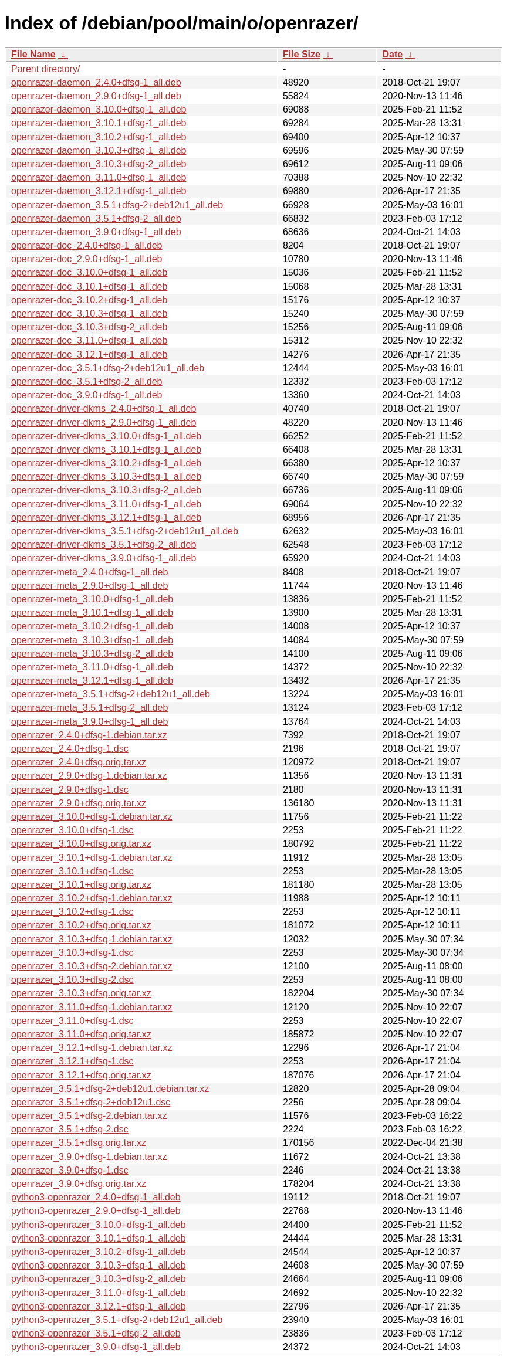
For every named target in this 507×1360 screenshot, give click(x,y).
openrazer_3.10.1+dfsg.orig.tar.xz (81, 885)
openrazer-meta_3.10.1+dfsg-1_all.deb (92, 613)
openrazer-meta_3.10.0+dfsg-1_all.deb (92, 599)
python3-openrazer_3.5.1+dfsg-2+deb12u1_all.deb (116, 1320)
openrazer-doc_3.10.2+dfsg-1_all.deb (89, 300)
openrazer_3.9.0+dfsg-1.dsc (70, 1170)
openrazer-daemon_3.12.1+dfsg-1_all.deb (98, 191)
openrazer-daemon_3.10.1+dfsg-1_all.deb (98, 123)
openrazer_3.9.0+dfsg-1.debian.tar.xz (89, 1157)
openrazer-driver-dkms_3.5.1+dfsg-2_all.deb (103, 545)
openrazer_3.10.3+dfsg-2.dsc (72, 980)
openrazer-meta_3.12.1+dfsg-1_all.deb (92, 681)
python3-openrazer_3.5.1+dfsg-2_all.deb (96, 1333)
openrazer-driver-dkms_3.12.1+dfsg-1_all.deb (106, 518)
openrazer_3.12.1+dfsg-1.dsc (72, 1061)
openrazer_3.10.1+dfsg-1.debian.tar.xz (91, 858)
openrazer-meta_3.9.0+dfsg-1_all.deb (89, 722)
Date (392, 54)
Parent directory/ (45, 69)
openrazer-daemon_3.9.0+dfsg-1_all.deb (96, 232)
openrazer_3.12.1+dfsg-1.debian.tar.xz (91, 1048)
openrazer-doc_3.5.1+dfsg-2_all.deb (87, 381)
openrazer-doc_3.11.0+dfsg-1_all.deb (89, 340)
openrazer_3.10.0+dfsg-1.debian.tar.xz (91, 817)
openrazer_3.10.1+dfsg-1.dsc (72, 871)
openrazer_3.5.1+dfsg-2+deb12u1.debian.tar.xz (110, 1089)
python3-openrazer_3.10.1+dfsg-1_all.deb (98, 1238)
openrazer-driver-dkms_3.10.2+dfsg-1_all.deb (106, 463)
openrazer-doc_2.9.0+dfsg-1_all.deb (87, 259)
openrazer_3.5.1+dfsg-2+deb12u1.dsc (90, 1102)
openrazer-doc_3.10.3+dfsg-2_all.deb (89, 327)
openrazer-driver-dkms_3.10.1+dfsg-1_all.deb (106, 450)
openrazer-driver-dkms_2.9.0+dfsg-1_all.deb (103, 423)
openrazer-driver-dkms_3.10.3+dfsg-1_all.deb (106, 476)
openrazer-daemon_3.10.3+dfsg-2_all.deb (98, 164)
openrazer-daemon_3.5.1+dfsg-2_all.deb (96, 218)
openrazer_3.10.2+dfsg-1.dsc (72, 912)
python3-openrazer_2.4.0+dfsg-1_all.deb (96, 1197)
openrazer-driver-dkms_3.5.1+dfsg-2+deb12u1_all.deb (124, 531)
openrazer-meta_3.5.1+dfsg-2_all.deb (89, 708)
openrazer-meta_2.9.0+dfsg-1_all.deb (89, 586)
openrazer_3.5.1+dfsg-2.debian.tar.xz (89, 1116)
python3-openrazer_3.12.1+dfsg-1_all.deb (98, 1306)
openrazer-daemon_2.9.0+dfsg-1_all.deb (96, 96)
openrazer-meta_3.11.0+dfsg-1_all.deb (92, 667)
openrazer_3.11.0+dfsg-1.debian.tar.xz (91, 1007)
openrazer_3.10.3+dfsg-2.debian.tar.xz (91, 966)
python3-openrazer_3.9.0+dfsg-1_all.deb (96, 1347)
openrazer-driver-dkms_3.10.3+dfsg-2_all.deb (106, 490)
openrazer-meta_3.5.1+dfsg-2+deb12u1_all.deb (110, 694)
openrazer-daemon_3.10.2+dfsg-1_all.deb (98, 137)
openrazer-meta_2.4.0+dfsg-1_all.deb (89, 572)
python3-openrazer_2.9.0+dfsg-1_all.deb (96, 1211)
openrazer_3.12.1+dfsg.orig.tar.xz (81, 1075)
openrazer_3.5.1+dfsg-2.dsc (70, 1129)
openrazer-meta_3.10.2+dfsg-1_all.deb (92, 626)
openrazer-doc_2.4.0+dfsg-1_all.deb (87, 245)
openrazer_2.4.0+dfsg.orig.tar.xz (78, 762)
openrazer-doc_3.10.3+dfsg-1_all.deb (89, 313)
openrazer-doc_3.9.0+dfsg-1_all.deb (87, 395)
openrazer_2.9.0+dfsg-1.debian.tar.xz (89, 776)
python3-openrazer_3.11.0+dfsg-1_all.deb (98, 1293)
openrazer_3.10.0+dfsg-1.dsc (72, 830)
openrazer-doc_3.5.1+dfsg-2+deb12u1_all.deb (107, 368)
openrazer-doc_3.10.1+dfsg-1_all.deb (89, 286)
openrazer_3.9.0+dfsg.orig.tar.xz (78, 1184)
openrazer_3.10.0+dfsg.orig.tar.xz (81, 844)
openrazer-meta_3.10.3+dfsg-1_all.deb (92, 640)
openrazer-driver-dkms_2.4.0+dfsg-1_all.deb (103, 408)
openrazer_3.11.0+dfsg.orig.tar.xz (81, 1034)
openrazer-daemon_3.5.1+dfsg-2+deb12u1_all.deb (117, 205)
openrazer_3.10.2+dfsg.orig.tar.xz (81, 925)
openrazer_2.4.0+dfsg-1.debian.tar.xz (89, 735)
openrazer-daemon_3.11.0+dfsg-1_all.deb (98, 177)
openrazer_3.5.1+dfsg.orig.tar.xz (78, 1143)
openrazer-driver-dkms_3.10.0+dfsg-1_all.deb (106, 436)
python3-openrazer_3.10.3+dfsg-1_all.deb (98, 1265)
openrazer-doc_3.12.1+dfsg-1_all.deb (89, 354)
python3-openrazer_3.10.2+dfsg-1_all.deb (98, 1252)
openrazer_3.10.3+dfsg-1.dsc (72, 953)
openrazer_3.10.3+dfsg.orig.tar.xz (81, 993)
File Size (301, 54)
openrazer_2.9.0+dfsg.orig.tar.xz (78, 803)
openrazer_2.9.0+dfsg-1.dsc (70, 790)
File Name (33, 54)
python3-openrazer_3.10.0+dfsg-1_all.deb (98, 1225)
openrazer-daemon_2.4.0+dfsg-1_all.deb (96, 82)
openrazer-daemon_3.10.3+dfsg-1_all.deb (98, 150)
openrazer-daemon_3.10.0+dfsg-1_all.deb (98, 109)
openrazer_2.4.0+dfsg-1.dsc (70, 749)
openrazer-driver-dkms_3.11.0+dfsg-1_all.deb (106, 504)
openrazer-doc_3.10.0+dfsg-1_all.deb (89, 272)
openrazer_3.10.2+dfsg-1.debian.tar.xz (91, 898)
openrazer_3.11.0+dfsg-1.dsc (72, 1021)
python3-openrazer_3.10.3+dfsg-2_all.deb (98, 1279)
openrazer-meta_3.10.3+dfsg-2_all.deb (92, 654)
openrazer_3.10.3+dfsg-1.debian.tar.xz (91, 939)
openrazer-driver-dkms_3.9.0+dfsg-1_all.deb (103, 558)
